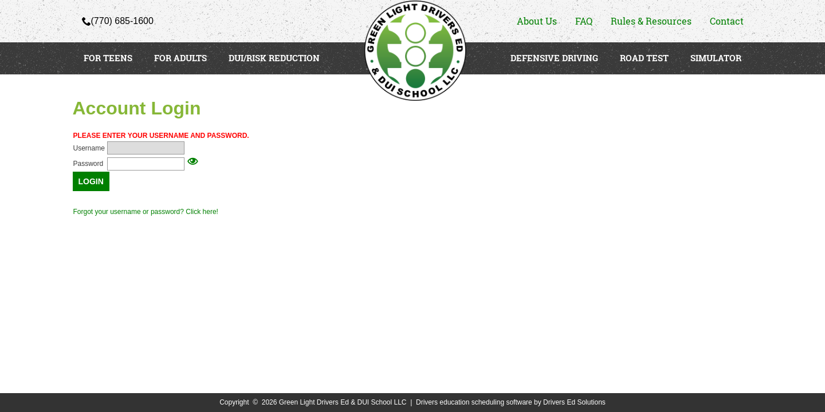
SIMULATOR (715, 58)
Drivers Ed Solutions (574, 402)
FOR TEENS (108, 58)
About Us (537, 21)
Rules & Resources (651, 21)
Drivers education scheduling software (474, 402)
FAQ (583, 21)
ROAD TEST (644, 58)
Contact (727, 21)
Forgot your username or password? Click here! (145, 212)
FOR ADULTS (180, 58)
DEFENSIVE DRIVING (554, 58)
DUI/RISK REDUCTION (274, 58)
